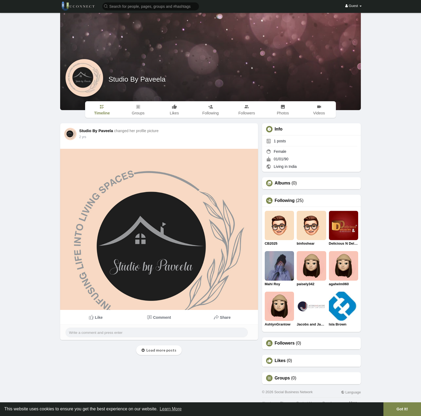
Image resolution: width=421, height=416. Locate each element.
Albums (283, 183)
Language (351, 392)
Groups (282, 378)
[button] (150, 6)
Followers (285, 343)
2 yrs (82, 137)
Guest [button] (353, 6)
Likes (280, 361)
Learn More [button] (171, 409)
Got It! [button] (402, 409)
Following (285, 200)
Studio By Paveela (136, 79)
